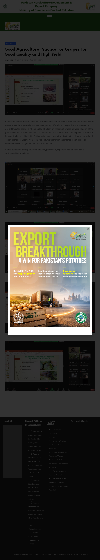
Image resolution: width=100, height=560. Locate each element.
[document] (50, 280)
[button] (88, 229)
